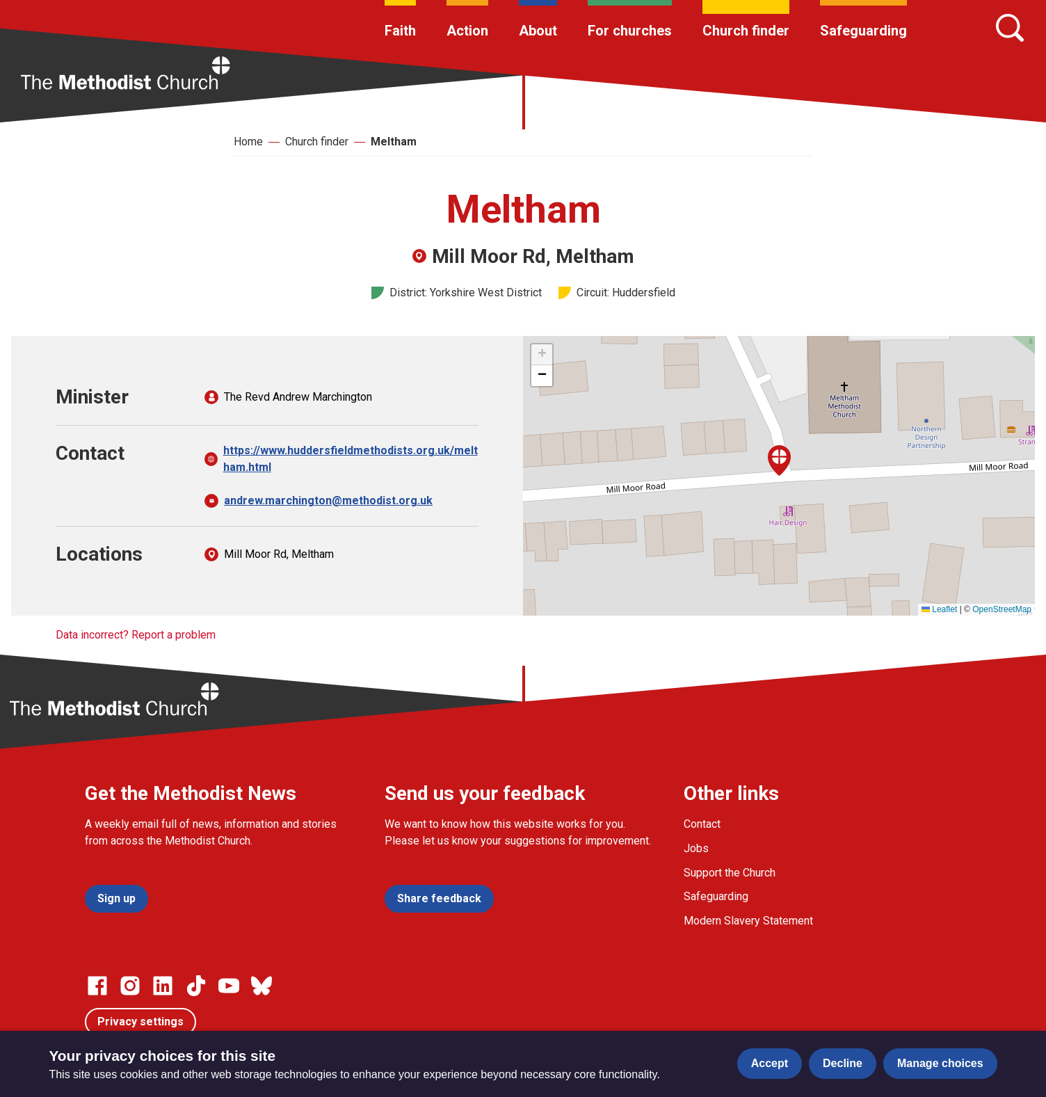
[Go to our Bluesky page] (261, 985)
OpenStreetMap (1001, 609)
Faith (400, 30)
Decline (842, 1063)
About (538, 30)
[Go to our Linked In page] (162, 985)
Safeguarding (863, 30)
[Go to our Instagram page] (130, 985)
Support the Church (729, 872)
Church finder (745, 30)
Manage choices (940, 1063)
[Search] (1010, 28)
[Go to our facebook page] (97, 985)
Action (467, 30)
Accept (769, 1063)
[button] (779, 460)
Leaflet (939, 609)
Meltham (394, 141)
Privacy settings (140, 1021)
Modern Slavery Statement (748, 920)
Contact (702, 824)
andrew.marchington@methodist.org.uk (328, 500)
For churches (630, 30)
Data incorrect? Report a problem (136, 634)
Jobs (696, 848)
